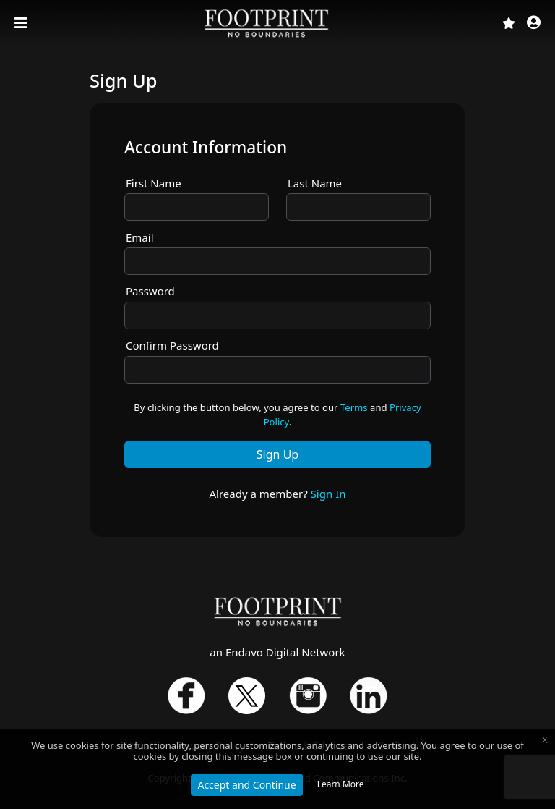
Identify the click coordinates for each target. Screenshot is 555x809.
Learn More (340, 784)
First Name (153, 183)
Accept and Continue (246, 785)
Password (150, 291)
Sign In (328, 493)
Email (140, 237)
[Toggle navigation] (22, 23)
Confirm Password (172, 345)
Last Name (315, 183)
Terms (354, 407)
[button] (533, 23)
